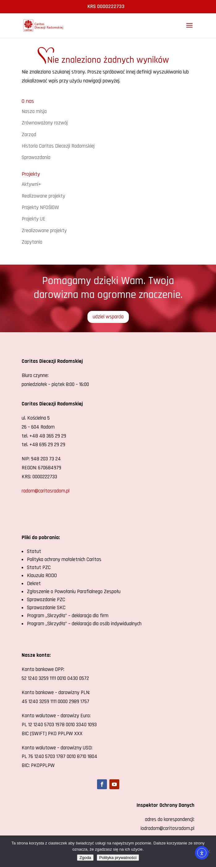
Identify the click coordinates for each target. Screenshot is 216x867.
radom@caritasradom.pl (46, 491)
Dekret (34, 583)
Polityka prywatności (118, 857)
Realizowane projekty (43, 196)
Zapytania (32, 242)
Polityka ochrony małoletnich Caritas (64, 559)
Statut (34, 551)
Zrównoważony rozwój (45, 122)
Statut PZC (39, 567)
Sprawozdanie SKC (46, 607)
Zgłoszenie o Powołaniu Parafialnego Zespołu (74, 591)
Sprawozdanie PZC (46, 599)
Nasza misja (34, 111)
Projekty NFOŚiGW (40, 207)
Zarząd (29, 134)
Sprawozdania (36, 157)
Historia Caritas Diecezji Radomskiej (58, 146)
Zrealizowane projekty (44, 230)
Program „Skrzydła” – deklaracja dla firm (67, 615)
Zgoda (85, 857)
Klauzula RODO (42, 575)
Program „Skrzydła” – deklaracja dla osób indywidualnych (84, 623)
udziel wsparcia (108, 316)
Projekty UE (33, 219)
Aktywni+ (31, 184)
